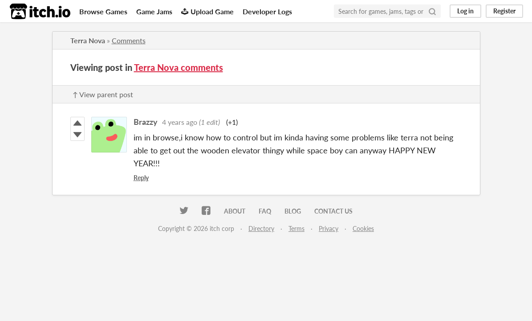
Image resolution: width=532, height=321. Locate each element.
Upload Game (207, 11)
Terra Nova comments (178, 67)
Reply (141, 177)
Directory (261, 228)
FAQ (265, 211)
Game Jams (154, 11)
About (234, 211)
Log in (465, 11)
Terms (296, 228)
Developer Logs (267, 11)
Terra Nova (87, 40)
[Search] (432, 11)
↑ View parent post (103, 94)
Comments (129, 40)
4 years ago (179, 122)
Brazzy (146, 122)
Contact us (333, 211)
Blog (292, 211)
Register (504, 11)
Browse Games (103, 11)
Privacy (328, 228)
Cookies (363, 228)
